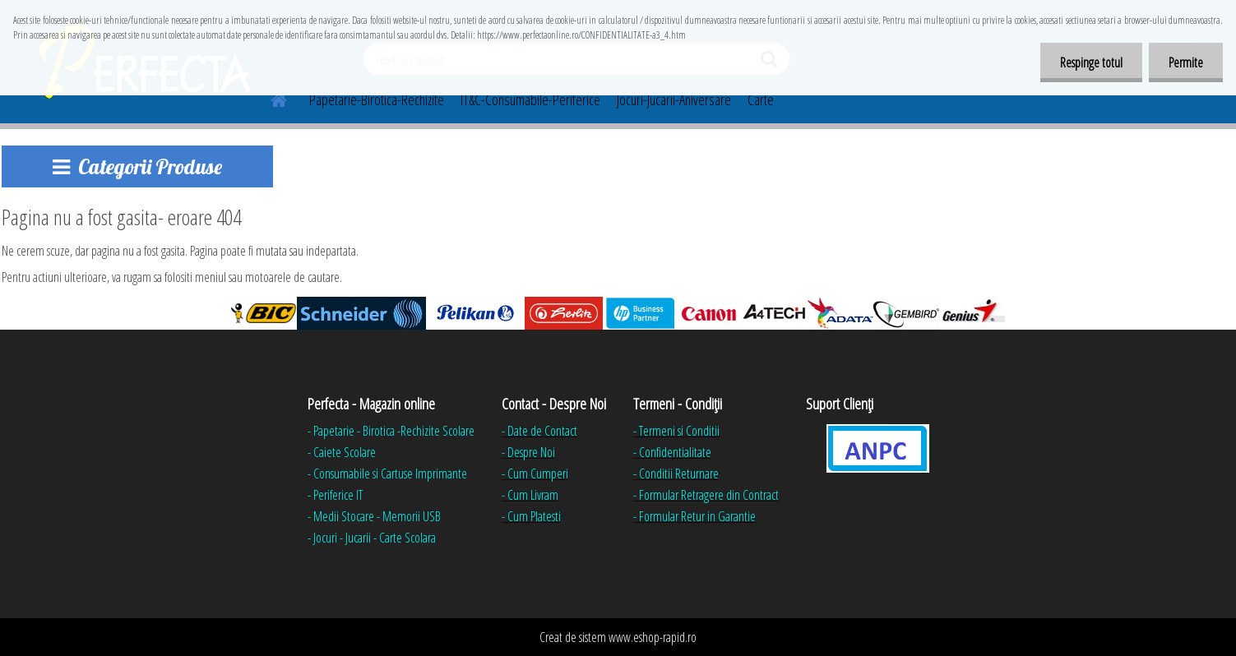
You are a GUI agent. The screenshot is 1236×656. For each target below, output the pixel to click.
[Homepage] (269, 98)
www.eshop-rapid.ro (653, 637)
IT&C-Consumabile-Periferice (530, 99)
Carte (761, 99)
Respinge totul (1089, 62)
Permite (1185, 62)
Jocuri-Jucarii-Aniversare (674, 99)
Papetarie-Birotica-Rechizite (376, 99)
